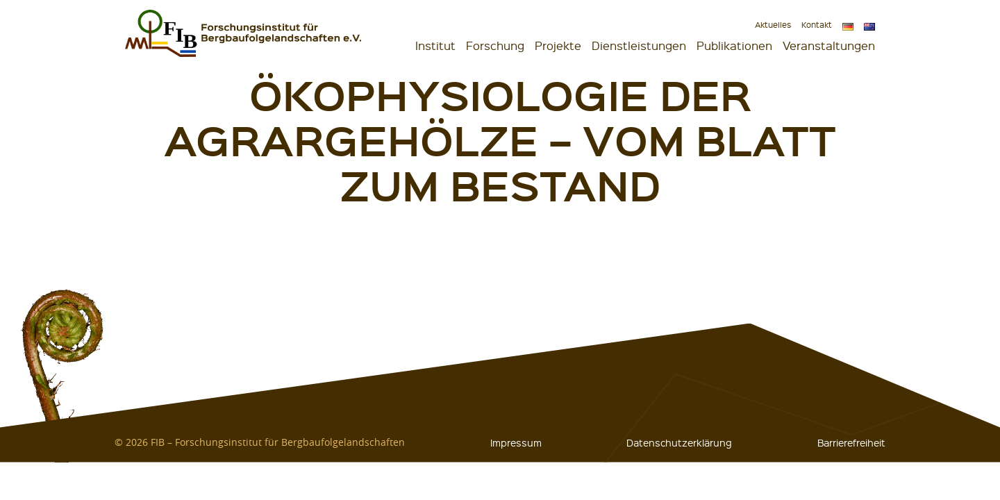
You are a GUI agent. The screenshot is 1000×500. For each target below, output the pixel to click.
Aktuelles (773, 24)
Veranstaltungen (829, 45)
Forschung (495, 45)
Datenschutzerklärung (679, 442)
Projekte (558, 45)
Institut (435, 45)
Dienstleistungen (639, 45)
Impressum (516, 442)
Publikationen (734, 45)
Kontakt (816, 24)
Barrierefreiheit (851, 442)
